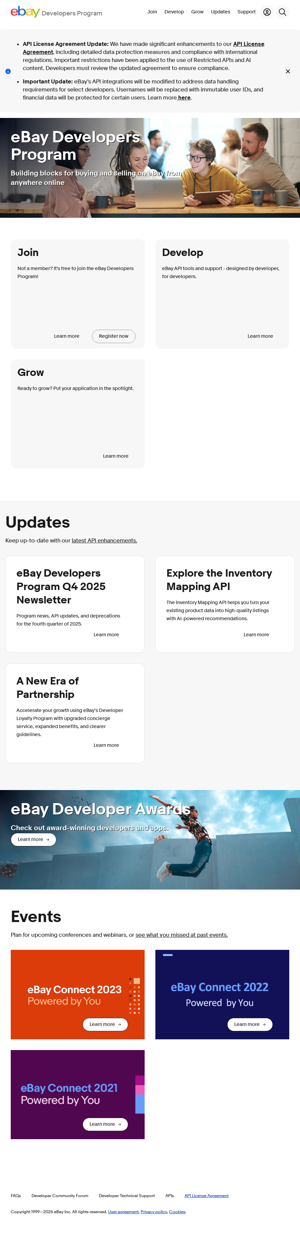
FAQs (16, 1195)
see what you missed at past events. (182, 934)
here (184, 97)
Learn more (67, 336)
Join (152, 12)
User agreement (123, 1211)
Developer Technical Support (127, 1195)
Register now (114, 336)
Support (247, 12)
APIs (169, 1195)
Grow (197, 12)
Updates (220, 12)
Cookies (177, 1211)
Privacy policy (154, 1211)
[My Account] (267, 12)
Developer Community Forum (60, 1195)
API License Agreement (207, 1195)
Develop (174, 12)
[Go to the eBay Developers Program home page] (56, 12)
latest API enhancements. (104, 540)
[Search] (282, 12)
